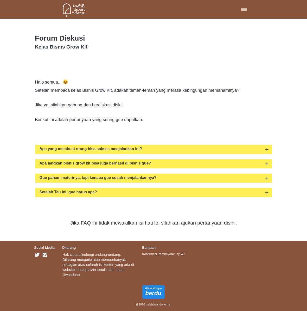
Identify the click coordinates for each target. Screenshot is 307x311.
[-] (37, 255)
